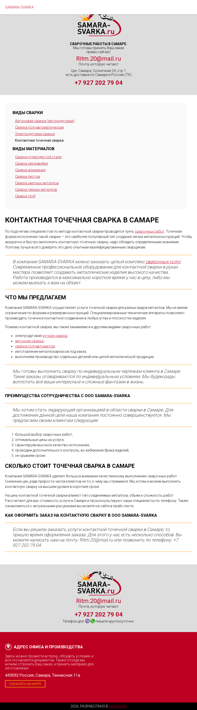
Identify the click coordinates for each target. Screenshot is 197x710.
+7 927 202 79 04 (99, 82)
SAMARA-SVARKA (19, 7)
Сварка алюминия (30, 170)
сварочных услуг (163, 261)
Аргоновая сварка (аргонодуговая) (45, 121)
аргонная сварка (29, 341)
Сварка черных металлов (36, 190)
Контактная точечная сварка (39, 140)
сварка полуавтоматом (35, 346)
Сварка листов (27, 176)
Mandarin (118, 706)
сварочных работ (149, 231)
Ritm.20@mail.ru (98, 58)
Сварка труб (25, 196)
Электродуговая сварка (35, 134)
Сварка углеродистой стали (38, 157)
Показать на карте (25, 684)
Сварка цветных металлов (37, 183)
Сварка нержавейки (31, 163)
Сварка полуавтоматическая (39, 127)
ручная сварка (55, 336)
